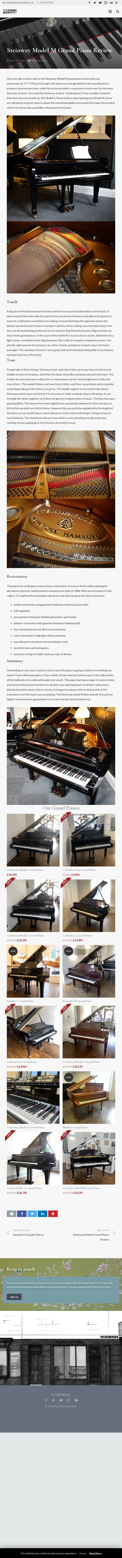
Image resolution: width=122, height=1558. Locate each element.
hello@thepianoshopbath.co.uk (19, 2)
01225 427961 (47, 2)
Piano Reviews (39, 60)
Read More (95, 1553)
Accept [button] (82, 1553)
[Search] (118, 11)
